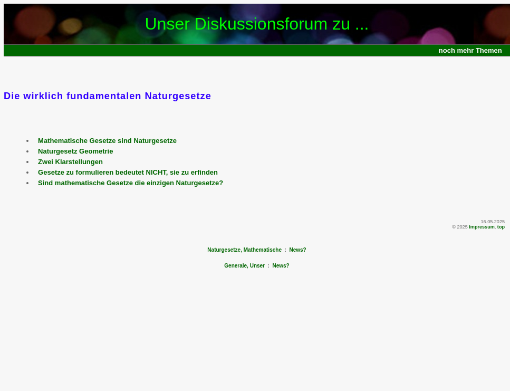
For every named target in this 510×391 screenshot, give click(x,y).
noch (447, 50)
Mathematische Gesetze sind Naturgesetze (107, 141)
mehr (465, 50)
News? (297, 250)
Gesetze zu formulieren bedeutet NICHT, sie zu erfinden (128, 172)
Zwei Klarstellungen (70, 162)
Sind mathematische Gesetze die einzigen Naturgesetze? (130, 183)
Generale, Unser (244, 266)
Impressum (482, 227)
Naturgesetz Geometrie (75, 151)
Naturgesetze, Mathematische (244, 250)
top (501, 227)
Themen (489, 50)
